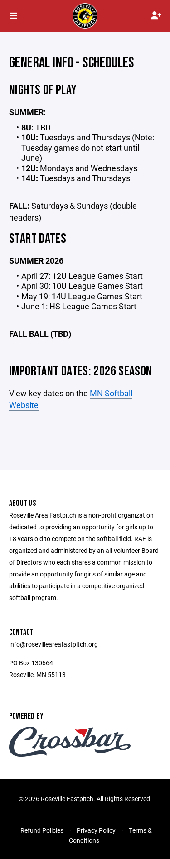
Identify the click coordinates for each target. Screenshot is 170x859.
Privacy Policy (96, 830)
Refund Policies (41, 830)
